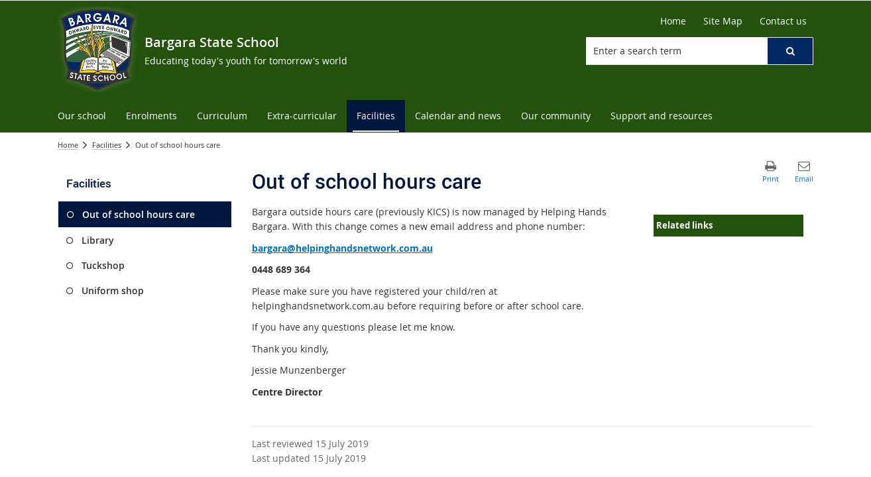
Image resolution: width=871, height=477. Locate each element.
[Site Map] (723, 21)
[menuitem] (82, 116)
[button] (790, 51)
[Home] (673, 21)
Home (68, 145)
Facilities (106, 145)
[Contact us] (783, 21)
